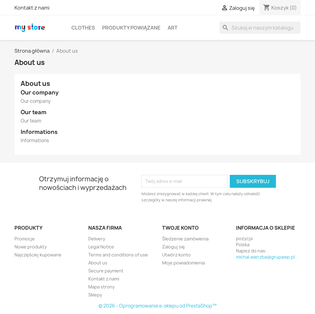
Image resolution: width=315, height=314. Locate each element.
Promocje (24, 239)
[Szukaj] (260, 28)
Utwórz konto (176, 255)
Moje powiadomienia (183, 263)
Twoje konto (180, 227)
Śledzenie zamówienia (185, 239)
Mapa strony (101, 287)
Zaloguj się (173, 247)
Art (172, 27)
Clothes (83, 27)
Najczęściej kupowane (38, 255)
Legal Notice (101, 247)
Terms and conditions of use (118, 255)
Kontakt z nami (32, 7)
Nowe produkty (30, 247)
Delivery (96, 239)
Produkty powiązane (131, 27)
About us (97, 263)
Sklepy (95, 295)
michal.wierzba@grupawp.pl (265, 257)
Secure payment (105, 271)
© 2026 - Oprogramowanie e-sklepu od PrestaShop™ (157, 306)
